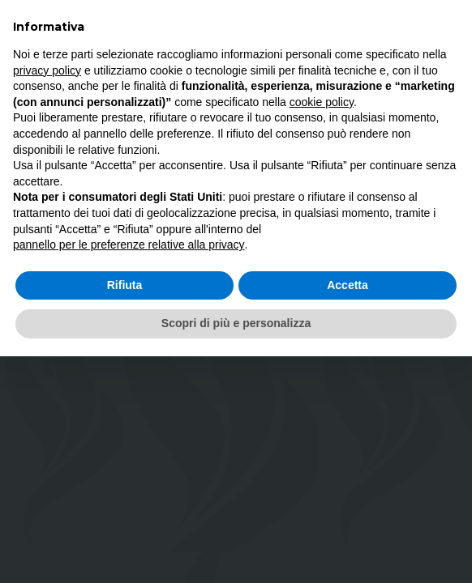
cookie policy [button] (322, 102)
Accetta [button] (347, 285)
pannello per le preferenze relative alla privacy (129, 244)
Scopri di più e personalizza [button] (236, 323)
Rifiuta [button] (125, 285)
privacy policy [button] (47, 70)
